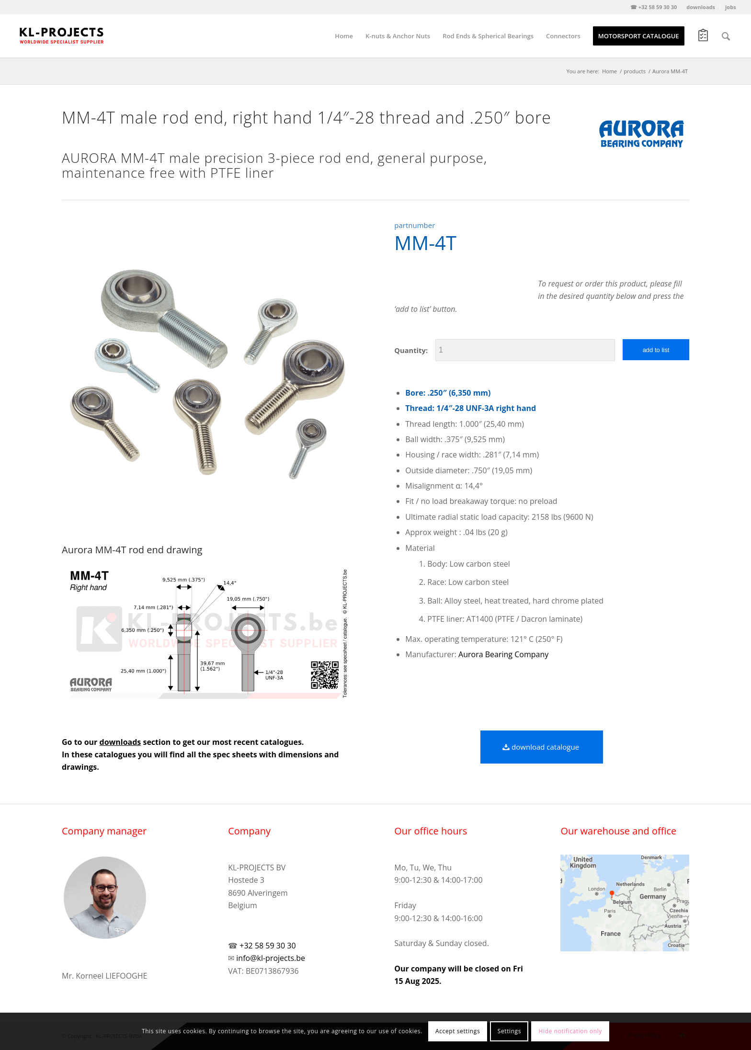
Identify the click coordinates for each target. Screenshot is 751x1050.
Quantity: (411, 350)
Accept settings (457, 1031)
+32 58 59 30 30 (267, 945)
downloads (700, 7)
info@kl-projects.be (270, 958)
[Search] (726, 35)
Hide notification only (570, 1031)
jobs (730, 7)
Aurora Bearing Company (503, 654)
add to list (656, 350)
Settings (509, 1031)
